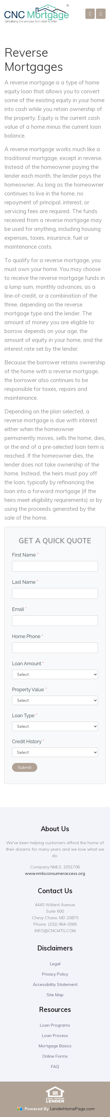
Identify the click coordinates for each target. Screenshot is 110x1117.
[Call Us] (90, 14)
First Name (25, 555)
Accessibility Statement (55, 984)
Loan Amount (28, 663)
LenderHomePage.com (72, 1108)
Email (19, 609)
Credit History (28, 741)
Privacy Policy (55, 974)
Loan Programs (55, 1025)
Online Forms (55, 1056)
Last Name (25, 582)
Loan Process (55, 1035)
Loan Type (24, 715)
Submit (24, 767)
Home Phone (27, 636)
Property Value (29, 689)
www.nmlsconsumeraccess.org (55, 873)
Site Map (55, 994)
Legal (55, 963)
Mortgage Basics (55, 1045)
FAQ (55, 1066)
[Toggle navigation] (101, 14)
